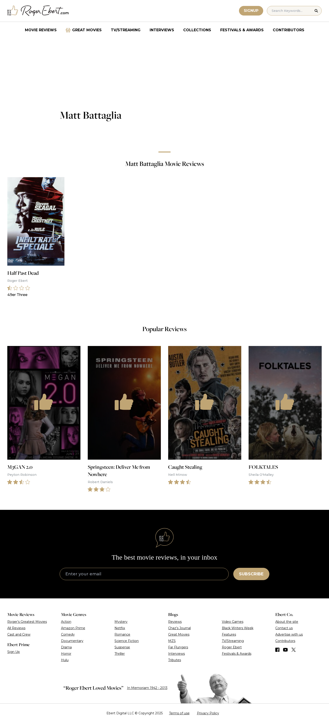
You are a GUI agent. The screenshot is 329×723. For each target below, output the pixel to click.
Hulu (65, 660)
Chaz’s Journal (179, 628)
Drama (66, 647)
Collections (197, 30)
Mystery (120, 622)
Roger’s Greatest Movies (27, 622)
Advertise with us (289, 634)
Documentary (72, 641)
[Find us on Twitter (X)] (294, 650)
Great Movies (87, 30)
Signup (251, 10)
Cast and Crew (18, 634)
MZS (172, 641)
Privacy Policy (208, 713)
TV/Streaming (126, 30)
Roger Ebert (232, 647)
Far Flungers (178, 647)
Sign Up (13, 652)
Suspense (122, 647)
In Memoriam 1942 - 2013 (147, 688)
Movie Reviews (41, 30)
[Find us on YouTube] (285, 650)
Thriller (119, 654)
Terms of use (179, 713)
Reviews (175, 622)
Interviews (162, 30)
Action (66, 622)
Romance (122, 634)
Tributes (174, 660)
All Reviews (16, 628)
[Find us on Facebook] (277, 650)
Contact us (284, 628)
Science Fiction (126, 641)
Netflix (119, 628)
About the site (286, 622)
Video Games (232, 622)
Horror (66, 654)
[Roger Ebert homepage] (38, 10)
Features (229, 634)
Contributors (288, 30)
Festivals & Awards (242, 30)
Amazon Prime (73, 628)
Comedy (68, 634)
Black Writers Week (237, 628)
